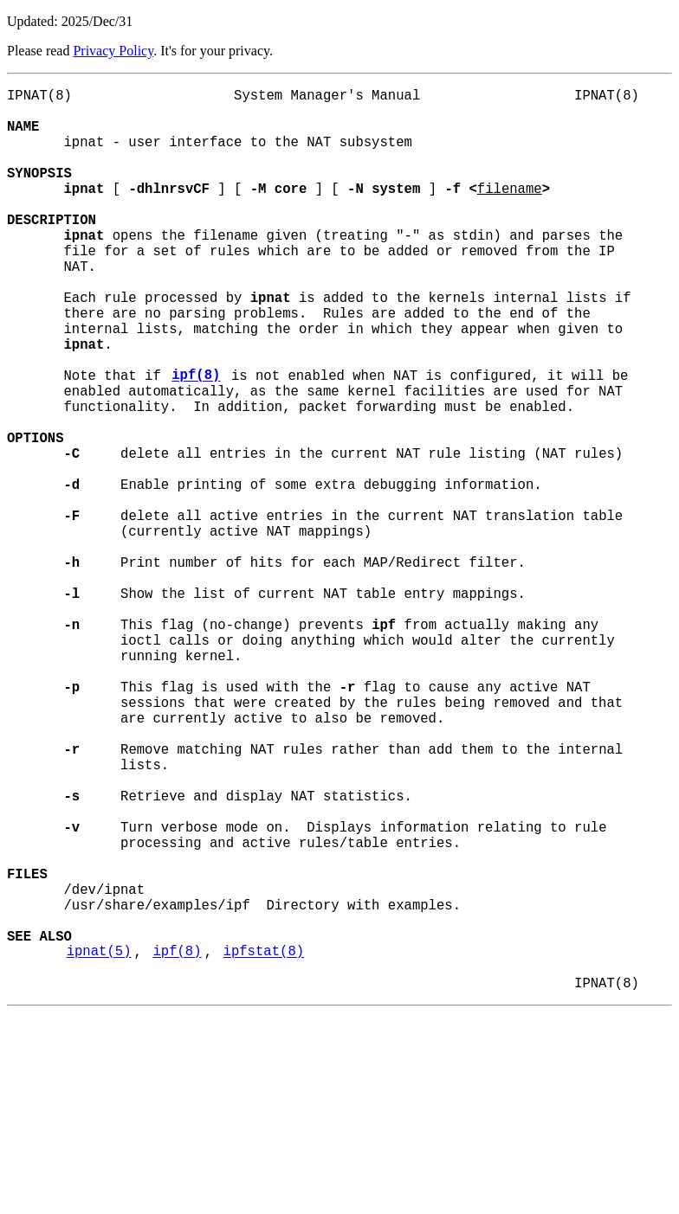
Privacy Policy (113, 50)
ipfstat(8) (263, 1144)
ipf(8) (195, 440)
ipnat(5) (99, 1144)
